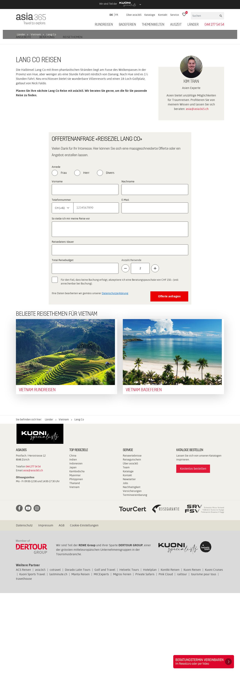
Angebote (23, 120)
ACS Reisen (23, 652)
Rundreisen (104, 25)
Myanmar (75, 558)
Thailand (74, 566)
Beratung (47, 120)
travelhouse (24, 661)
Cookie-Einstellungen (84, 608)
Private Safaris (144, 657)
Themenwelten (153, 25)
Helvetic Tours (129, 652)
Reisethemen (72, 120)
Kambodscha (77, 554)
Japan (72, 550)
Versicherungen (132, 573)
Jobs (125, 566)
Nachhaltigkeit (131, 570)
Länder (193, 25)
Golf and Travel (104, 652)
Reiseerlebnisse (132, 538)
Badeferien (127, 25)
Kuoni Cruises (214, 652)
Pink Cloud (166, 657)
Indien (73, 542)
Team (126, 550)
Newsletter (129, 562)
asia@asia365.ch (197, 192)
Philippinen (76, 562)
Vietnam (74, 570)
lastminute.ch (58, 657)
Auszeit (176, 25)
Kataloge (149, 14)
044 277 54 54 (214, 25)
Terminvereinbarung (135, 577)
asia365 (40, 652)
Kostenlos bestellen (193, 551)
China (72, 538)
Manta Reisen (80, 657)
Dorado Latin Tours (77, 652)
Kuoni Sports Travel (32, 657)
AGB (61, 608)
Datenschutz (24, 608)
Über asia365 (133, 14)
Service (174, 14)
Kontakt (162, 14)
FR (116, 14)
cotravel (55, 652)
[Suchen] (205, 15)
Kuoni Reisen (192, 652)
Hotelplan (150, 652)
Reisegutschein (132, 542)
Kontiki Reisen (170, 652)
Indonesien (75, 546)
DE (111, 14)
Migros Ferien (122, 657)
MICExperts (101, 657)
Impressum (45, 608)
